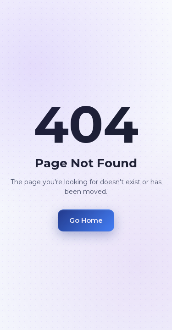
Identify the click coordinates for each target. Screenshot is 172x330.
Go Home (86, 220)
